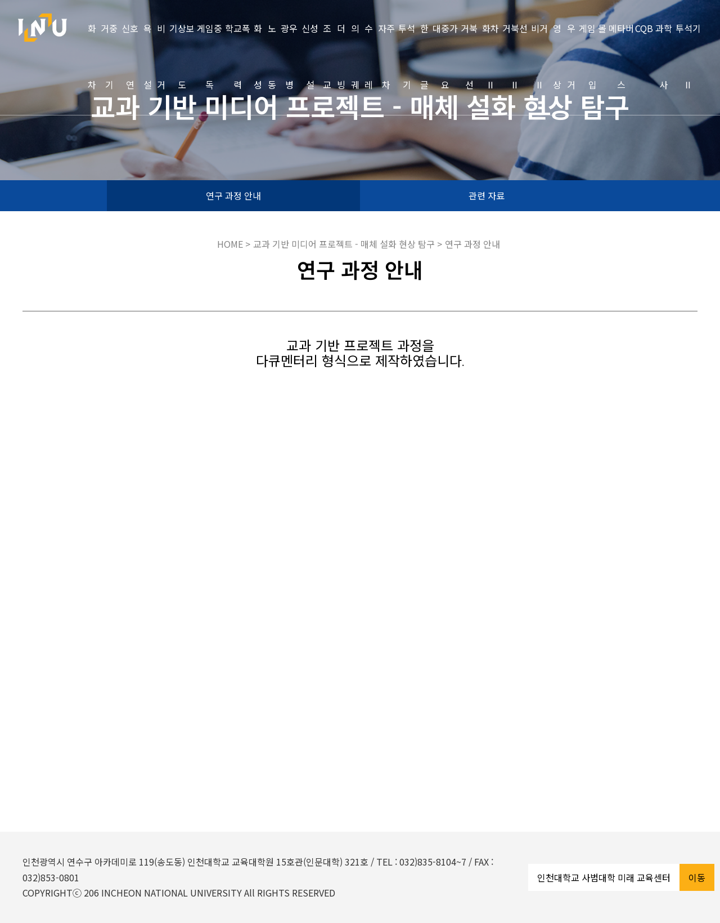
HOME (230, 244)
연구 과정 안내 (233, 195)
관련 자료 (487, 195)
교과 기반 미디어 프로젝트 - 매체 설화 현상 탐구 (345, 244)
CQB (644, 28)
